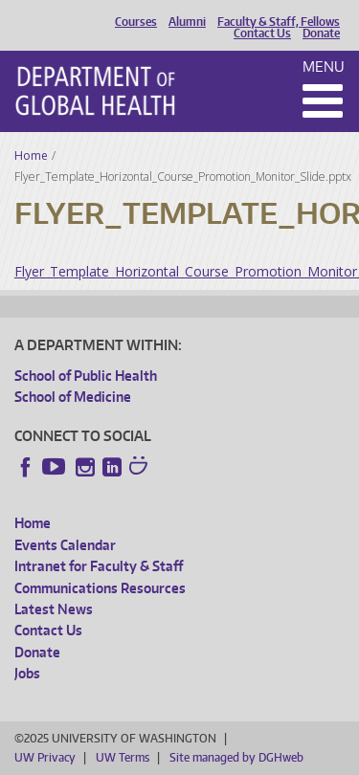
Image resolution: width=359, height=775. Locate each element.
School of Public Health (85, 375)
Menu (324, 66)
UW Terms (122, 757)
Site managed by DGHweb (236, 757)
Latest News (53, 609)
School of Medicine (72, 396)
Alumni (187, 22)
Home (31, 155)
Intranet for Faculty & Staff (98, 566)
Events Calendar (65, 545)
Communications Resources (100, 588)
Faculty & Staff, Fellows (278, 22)
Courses (136, 22)
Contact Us (262, 33)
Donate (321, 33)
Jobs (27, 673)
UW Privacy (45, 757)
